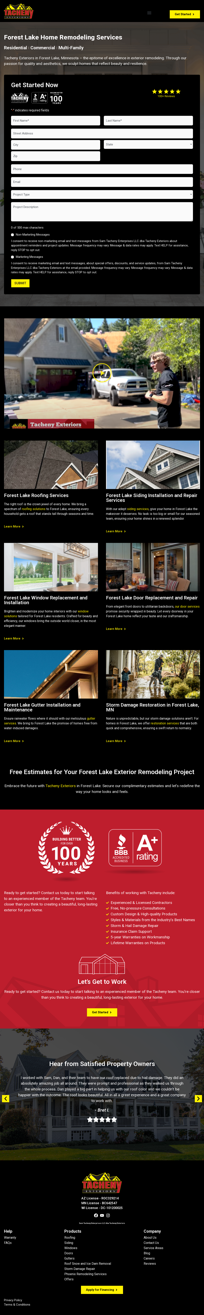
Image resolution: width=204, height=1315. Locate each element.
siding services (138, 509)
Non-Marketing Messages (33, 234)
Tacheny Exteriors (60, 786)
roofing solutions (33, 509)
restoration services (165, 723)
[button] (149, 12)
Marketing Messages (29, 256)
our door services (187, 606)
